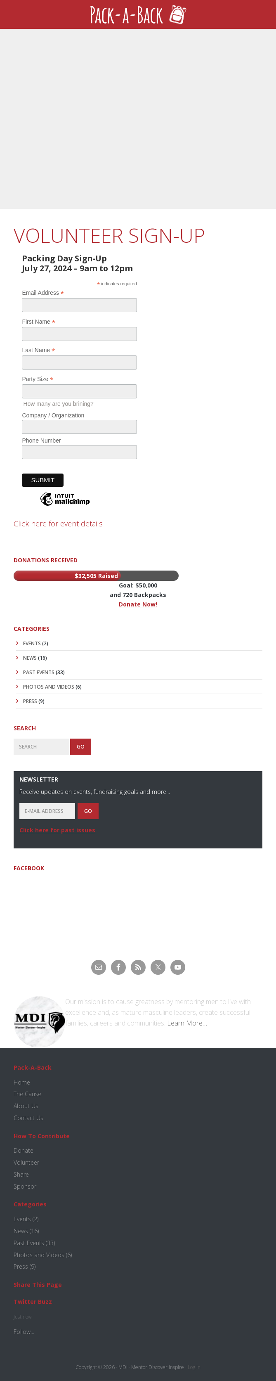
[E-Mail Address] (47, 811)
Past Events (38, 672)
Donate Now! (138, 604)
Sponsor (25, 1186)
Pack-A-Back (138, 14)
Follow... (24, 1332)
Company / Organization (53, 415)
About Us (26, 1106)
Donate (23, 1150)
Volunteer (26, 1162)
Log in (194, 1367)
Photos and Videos (48, 686)
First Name (38, 322)
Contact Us (28, 1118)
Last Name (38, 350)
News (30, 657)
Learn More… (187, 1023)
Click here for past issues (57, 830)
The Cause (27, 1094)
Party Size (37, 379)
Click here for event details (58, 523)
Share (21, 1174)
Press (30, 701)
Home (22, 1082)
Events (32, 643)
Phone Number (41, 440)
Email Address (43, 293)
